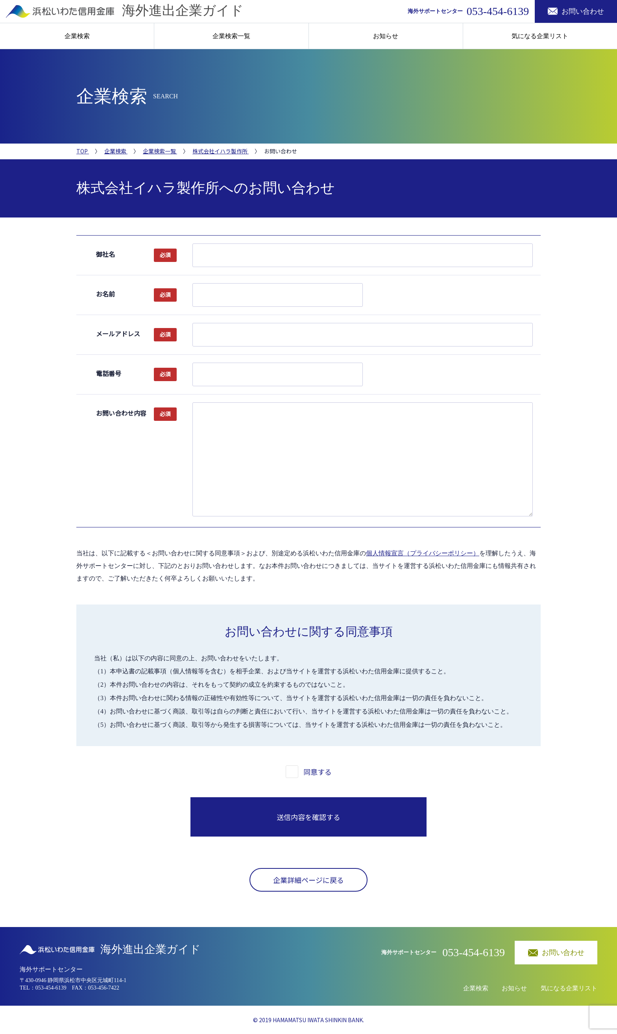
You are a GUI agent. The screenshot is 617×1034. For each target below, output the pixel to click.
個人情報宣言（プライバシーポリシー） (422, 553)
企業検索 (77, 36)
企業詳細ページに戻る (308, 880)
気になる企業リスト (540, 36)
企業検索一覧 (231, 36)
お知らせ (385, 36)
